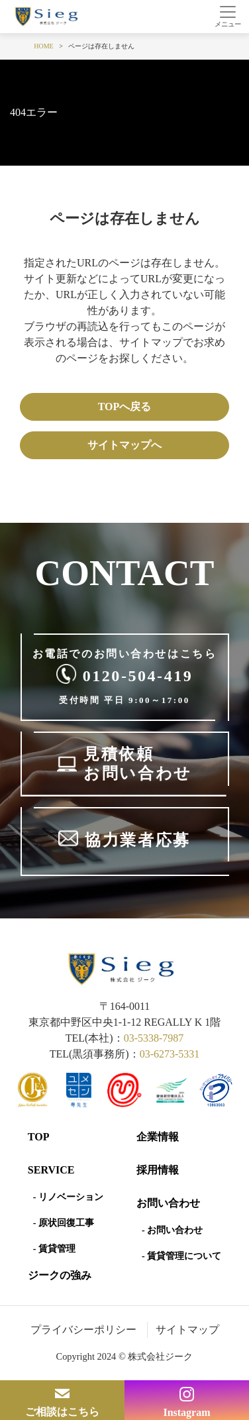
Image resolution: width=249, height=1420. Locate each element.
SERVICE (51, 1169)
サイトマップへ (124, 445)
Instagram (186, 1412)
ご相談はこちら (62, 1411)
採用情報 (157, 1169)
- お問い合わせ (172, 1230)
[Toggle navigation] (227, 16)
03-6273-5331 (170, 1054)
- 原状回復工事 (63, 1223)
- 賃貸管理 (54, 1249)
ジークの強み (59, 1275)
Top (39, 1136)
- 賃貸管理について (181, 1256)
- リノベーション (68, 1197)
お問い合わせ (168, 1203)
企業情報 (157, 1136)
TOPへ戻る (125, 406)
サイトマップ (187, 1329)
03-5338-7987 (154, 1038)
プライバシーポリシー (83, 1329)
